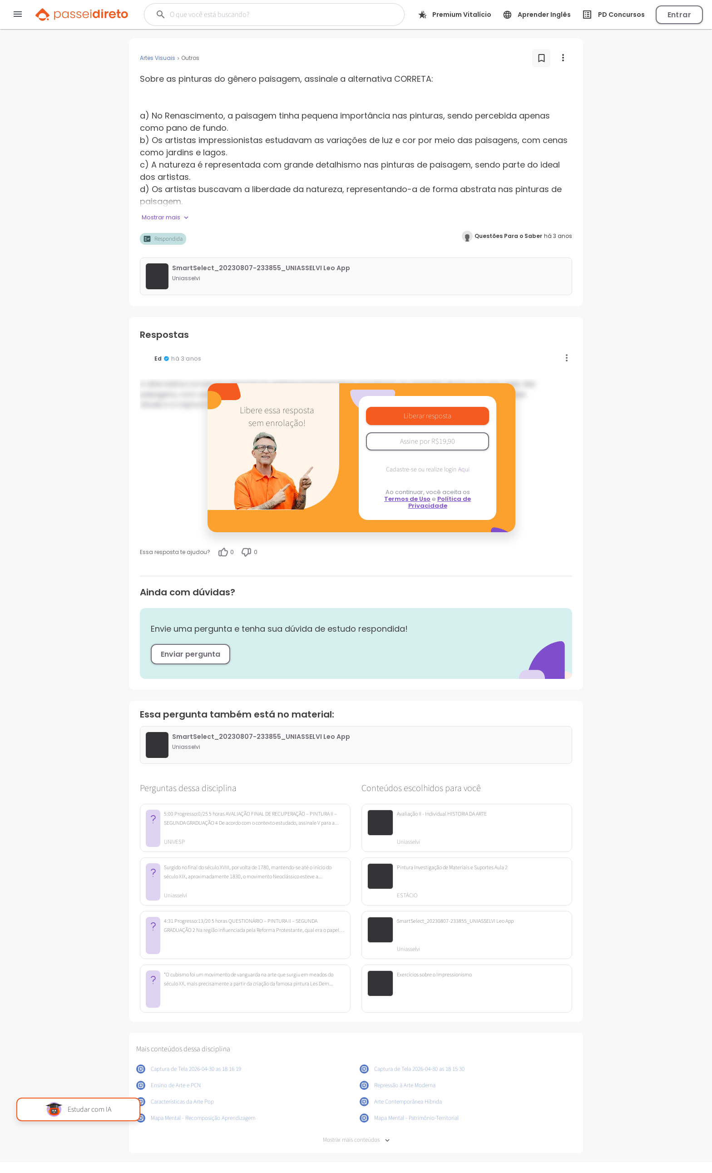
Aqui (464, 469)
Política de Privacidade (439, 502)
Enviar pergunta (190, 654)
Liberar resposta (427, 416)
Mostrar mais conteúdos (356, 1140)
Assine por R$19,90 (427, 441)
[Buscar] (262, 14)
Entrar (679, 15)
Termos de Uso (407, 499)
